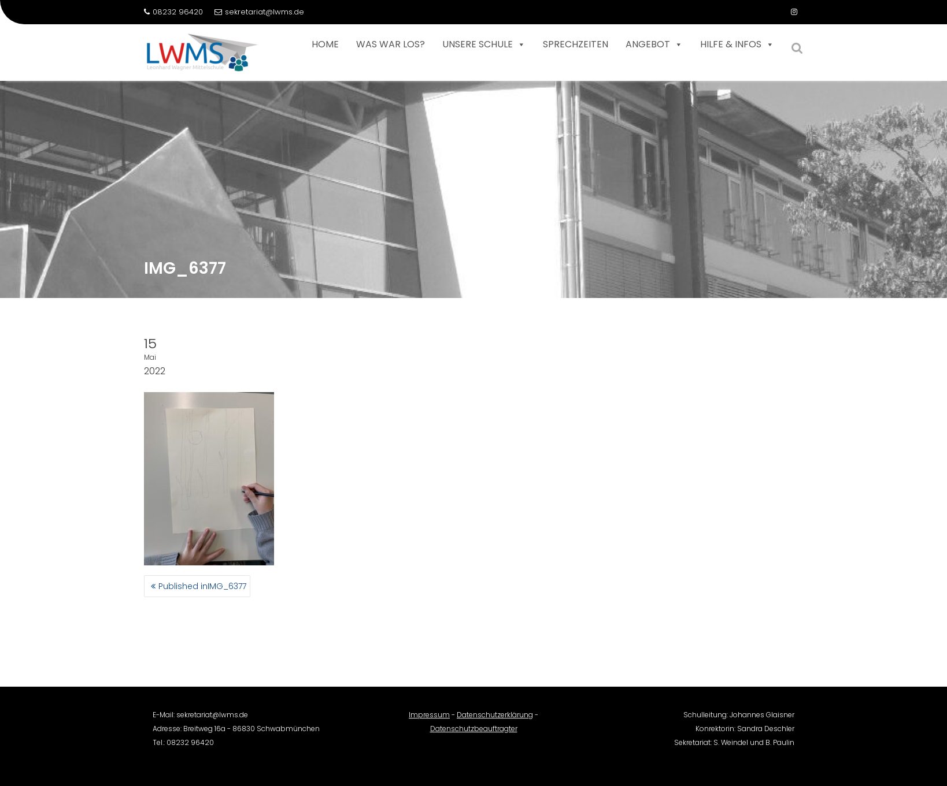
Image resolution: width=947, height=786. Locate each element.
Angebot (654, 44)
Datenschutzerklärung (495, 719)
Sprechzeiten (575, 44)
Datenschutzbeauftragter (473, 732)
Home (325, 44)
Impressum (429, 719)
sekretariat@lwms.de (259, 11)
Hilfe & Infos (737, 44)
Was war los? (390, 44)
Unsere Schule (484, 44)
